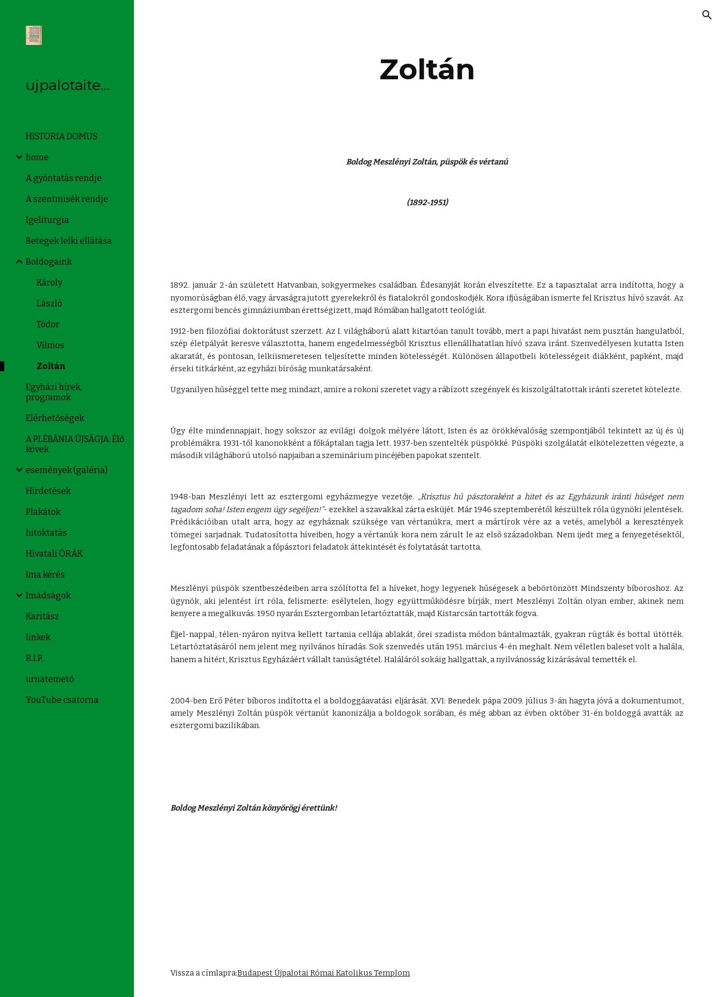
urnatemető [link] (50, 679)
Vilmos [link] (50, 345)
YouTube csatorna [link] (62, 700)
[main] (426, 69)
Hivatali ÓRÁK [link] (54, 554)
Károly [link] (49, 283)
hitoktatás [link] (46, 533)
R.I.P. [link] (34, 658)
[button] (707, 15)
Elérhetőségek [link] (55, 418)
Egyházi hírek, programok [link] (54, 392)
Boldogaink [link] (49, 262)
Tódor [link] (47, 324)
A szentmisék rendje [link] (67, 199)
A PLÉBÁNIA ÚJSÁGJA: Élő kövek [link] (75, 444)
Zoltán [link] (51, 366)
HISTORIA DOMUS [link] (62, 136)
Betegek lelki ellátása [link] (69, 241)
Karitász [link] (42, 616)
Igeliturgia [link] (47, 220)
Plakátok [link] (43, 512)
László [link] (49, 303)
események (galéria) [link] (67, 470)
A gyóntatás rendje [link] (64, 178)
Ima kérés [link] (45, 574)
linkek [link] (38, 637)
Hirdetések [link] (48, 491)
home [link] (37, 157)
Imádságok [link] (48, 595)
